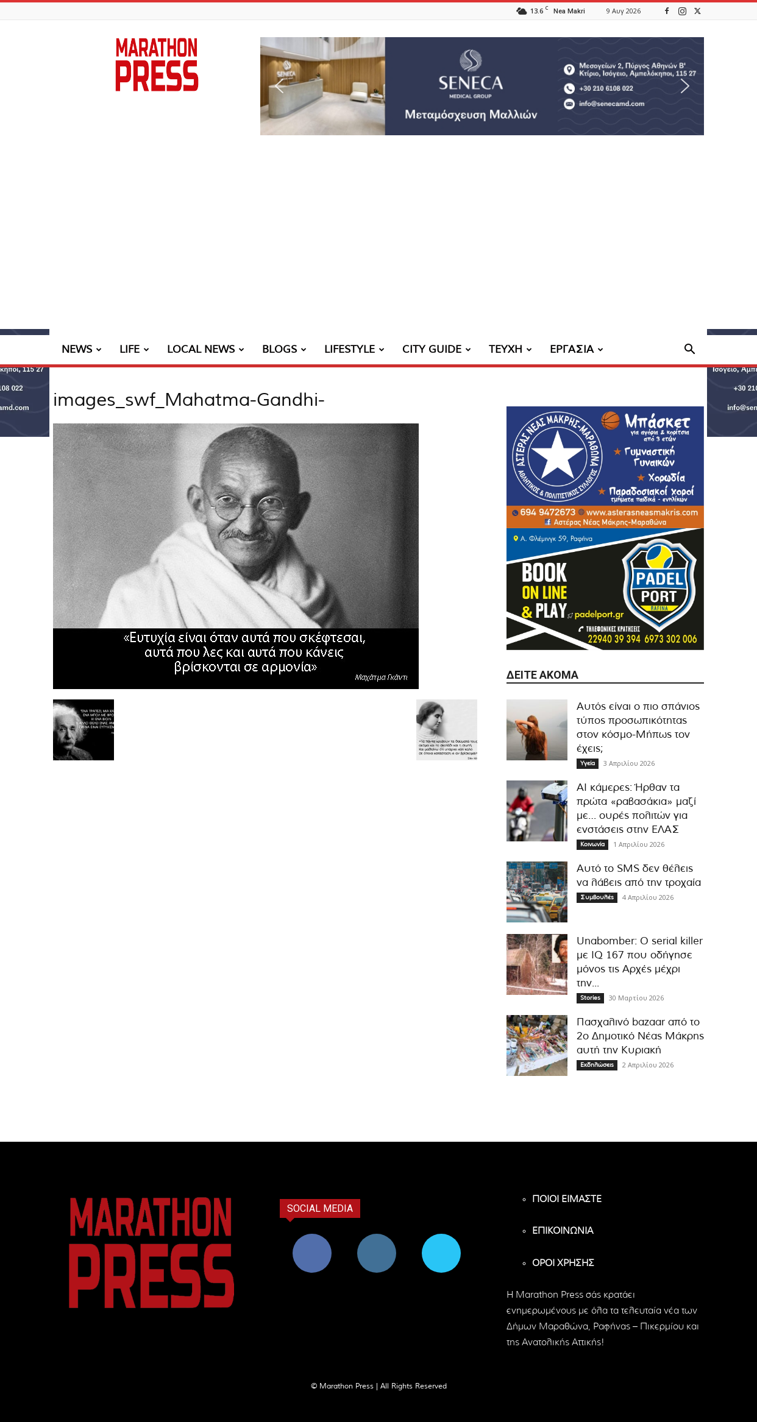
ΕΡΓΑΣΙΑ (576, 349)
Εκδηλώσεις (597, 1065)
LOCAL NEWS (205, 349)
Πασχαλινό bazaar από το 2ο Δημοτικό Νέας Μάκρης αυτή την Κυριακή (640, 1036)
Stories (590, 998)
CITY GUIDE (436, 349)
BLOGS (284, 349)
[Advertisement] (378, 243)
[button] (482, 86)
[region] (482, 86)
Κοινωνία (592, 844)
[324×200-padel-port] (605, 589)
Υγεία (587, 763)
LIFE (134, 349)
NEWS (82, 349)
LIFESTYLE (354, 349)
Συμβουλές (597, 897)
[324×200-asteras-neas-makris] (605, 467)
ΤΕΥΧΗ (510, 349)
